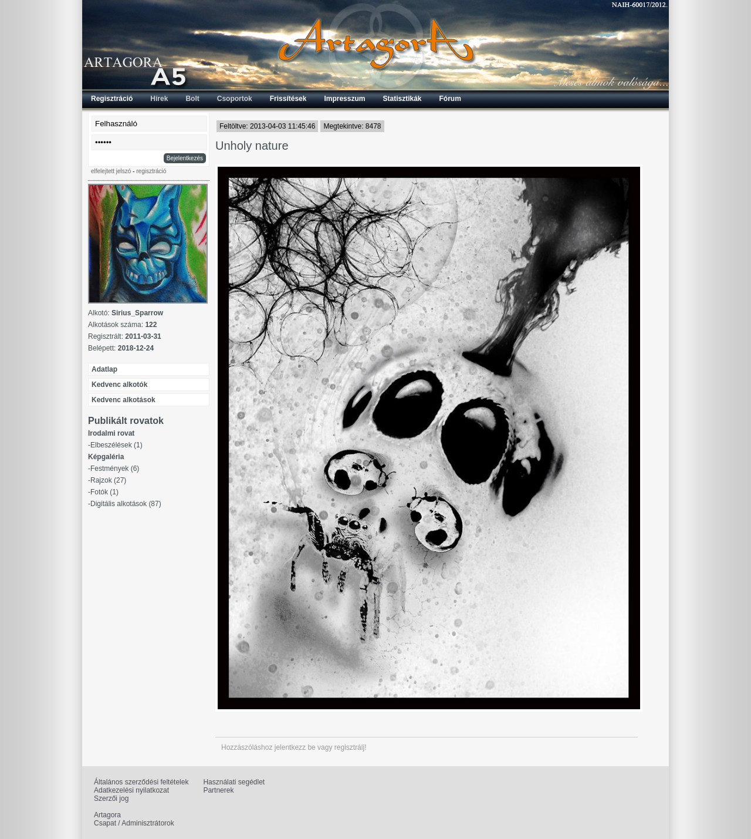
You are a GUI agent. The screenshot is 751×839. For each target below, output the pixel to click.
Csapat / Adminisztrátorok (134, 823)
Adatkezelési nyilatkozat (131, 790)
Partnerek (218, 790)
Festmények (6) (114, 468)
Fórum (450, 99)
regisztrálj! (350, 747)
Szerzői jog (111, 798)
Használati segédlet (234, 782)
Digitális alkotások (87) (125, 504)
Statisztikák (402, 99)
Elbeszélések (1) (116, 445)
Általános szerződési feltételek (141, 782)
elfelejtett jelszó (111, 171)
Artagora (107, 815)
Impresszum (344, 99)
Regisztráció (112, 99)
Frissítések (288, 99)
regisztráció (151, 171)
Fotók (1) (104, 492)
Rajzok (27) (108, 480)
